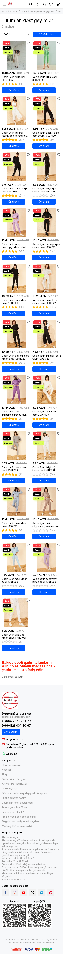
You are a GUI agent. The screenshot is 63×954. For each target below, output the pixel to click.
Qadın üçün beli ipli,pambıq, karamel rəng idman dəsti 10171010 (46, 525)
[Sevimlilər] (51, 4)
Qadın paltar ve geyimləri (42, 11)
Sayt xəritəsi (51, 939)
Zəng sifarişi (10, 731)
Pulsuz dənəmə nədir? (14, 797)
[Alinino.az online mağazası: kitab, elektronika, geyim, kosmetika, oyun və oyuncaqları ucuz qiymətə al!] (10, 4)
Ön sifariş (13, 90)
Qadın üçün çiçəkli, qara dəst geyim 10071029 (45, 134)
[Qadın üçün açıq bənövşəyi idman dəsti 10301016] (16, 222)
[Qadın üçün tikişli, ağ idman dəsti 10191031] (46, 445)
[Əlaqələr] (37, 4)
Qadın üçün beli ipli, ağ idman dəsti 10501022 (45, 301)
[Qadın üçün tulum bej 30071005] (16, 55)
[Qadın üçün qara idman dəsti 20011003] (16, 278)
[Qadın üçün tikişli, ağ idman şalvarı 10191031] (16, 612)
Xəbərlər (6, 769)
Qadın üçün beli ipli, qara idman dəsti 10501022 (15, 357)
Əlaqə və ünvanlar (12, 765)
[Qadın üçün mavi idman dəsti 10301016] (16, 501)
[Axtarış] (30, 4)
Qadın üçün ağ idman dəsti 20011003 (44, 413)
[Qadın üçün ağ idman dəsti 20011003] (46, 389)
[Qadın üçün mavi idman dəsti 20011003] (16, 557)
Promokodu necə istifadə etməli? (20, 816)
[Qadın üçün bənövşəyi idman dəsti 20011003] (46, 557)
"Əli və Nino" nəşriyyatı (14, 783)
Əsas (4, 11)
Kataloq (14, 11)
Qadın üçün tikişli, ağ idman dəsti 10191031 (43, 469)
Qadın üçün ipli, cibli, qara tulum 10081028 (46, 357)
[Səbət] (57, 4)
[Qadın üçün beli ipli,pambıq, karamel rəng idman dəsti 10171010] (46, 501)
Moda (24, 11)
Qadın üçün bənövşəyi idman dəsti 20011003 (44, 580)
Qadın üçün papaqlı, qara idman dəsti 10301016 (46, 246)
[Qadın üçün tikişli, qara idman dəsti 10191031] (46, 166)
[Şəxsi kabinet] (44, 4)
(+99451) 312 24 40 (16, 713)
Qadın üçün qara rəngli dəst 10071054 (14, 190)
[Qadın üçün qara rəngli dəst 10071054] (16, 166)
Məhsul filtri (47, 34)
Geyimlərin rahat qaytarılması (17, 802)
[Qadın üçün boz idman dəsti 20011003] (16, 445)
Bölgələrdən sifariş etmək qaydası (20, 821)
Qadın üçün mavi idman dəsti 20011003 (14, 580)
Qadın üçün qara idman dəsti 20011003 (14, 301)
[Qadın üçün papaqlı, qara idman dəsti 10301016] (46, 222)
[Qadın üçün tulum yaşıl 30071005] (46, 55)
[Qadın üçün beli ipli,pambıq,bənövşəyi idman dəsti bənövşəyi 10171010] (16, 389)
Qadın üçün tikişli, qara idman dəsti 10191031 (44, 190)
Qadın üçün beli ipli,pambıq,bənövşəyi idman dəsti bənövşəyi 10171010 (14, 413)
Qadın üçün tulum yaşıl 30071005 (44, 78)
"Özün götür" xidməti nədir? (17, 826)
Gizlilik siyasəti (9, 788)
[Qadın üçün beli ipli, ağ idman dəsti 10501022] (46, 278)
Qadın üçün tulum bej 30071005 (13, 78)
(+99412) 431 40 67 (16, 725)
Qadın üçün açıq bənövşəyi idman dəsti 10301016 (14, 246)
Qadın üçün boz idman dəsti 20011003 (14, 469)
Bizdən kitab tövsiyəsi (14, 779)
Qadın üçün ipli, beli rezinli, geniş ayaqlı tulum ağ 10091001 (15, 134)
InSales (50, 942)
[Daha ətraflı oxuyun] (12, 677)
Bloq (4, 774)
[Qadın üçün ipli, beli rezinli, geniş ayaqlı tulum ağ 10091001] (16, 110)
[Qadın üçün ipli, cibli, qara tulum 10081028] (46, 334)
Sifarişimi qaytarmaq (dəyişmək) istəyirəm (24, 793)
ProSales (27, 942)
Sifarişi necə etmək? (13, 812)
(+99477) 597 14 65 (16, 721)
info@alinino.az (14, 739)
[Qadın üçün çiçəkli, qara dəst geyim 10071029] (46, 110)
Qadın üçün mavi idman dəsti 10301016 (14, 525)
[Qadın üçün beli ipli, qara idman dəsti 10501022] (16, 334)
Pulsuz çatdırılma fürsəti (14, 807)
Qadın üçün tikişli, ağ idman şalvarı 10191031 (14, 636)
